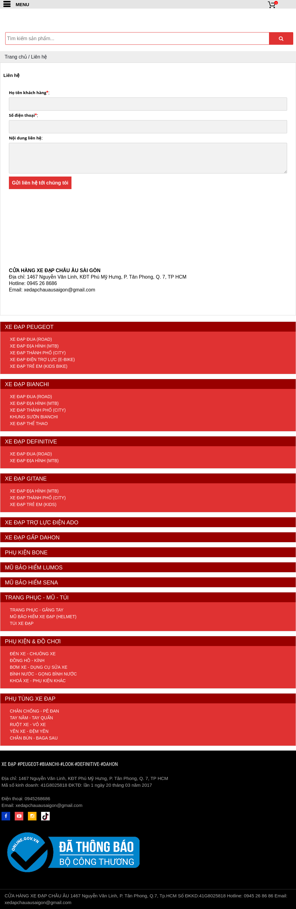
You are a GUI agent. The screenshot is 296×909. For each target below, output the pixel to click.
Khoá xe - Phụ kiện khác (38, 680)
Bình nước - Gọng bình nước (43, 673)
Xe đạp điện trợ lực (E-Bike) (42, 359)
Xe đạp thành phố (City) (38, 352)
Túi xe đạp (21, 623)
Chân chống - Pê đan (34, 711)
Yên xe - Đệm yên (29, 731)
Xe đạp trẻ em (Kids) (33, 504)
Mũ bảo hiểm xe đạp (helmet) (43, 616)
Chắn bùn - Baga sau (34, 738)
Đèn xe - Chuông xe (33, 653)
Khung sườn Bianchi (34, 416)
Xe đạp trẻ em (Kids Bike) (38, 366)
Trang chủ (16, 56)
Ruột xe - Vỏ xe (28, 724)
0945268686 (37, 798)
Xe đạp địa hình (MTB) (34, 346)
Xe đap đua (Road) (31, 396)
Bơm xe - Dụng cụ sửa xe (38, 667)
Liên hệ (39, 56)
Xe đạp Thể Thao (29, 423)
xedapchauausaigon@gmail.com (49, 805)
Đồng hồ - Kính (27, 660)
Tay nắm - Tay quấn (31, 717)
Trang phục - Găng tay (36, 609)
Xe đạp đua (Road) (31, 339)
